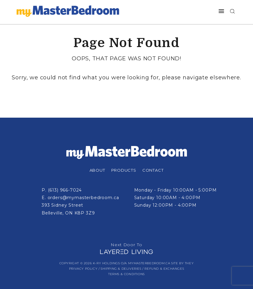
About (97, 170)
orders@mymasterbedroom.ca (83, 197)
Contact (152, 170)
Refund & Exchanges (164, 269)
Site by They (182, 263)
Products (123, 170)
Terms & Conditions (126, 274)
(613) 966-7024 (65, 190)
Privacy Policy (83, 269)
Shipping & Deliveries (121, 269)
